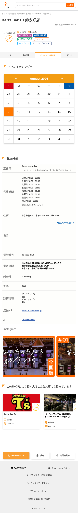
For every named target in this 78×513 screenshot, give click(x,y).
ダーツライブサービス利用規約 (39, 475)
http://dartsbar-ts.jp (31, 310)
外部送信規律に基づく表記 (39, 499)
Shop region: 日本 (59, 468)
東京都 (21, 13)
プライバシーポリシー (39, 491)
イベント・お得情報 (47, 55)
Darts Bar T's (10, 414)
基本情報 (26, 55)
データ (69, 55)
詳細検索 (13, 13)
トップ (5, 13)
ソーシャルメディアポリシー (39, 483)
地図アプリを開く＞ (66, 222)
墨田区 (28, 13)
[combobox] (41, 5)
